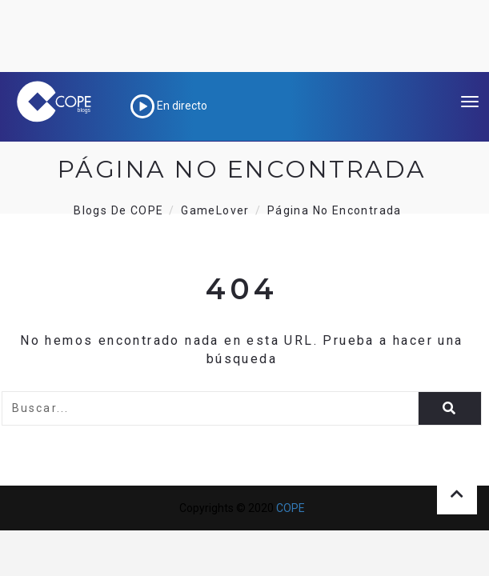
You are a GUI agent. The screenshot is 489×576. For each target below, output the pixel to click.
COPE (290, 508)
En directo (168, 105)
